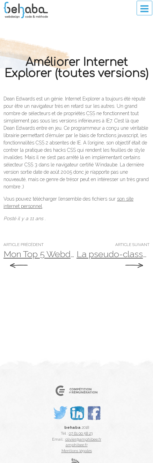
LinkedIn (79, 424)
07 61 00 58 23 (81, 433)
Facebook (97, 424)
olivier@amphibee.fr (83, 439)
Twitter (60, 424)
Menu (144, 8)
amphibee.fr (77, 444)
